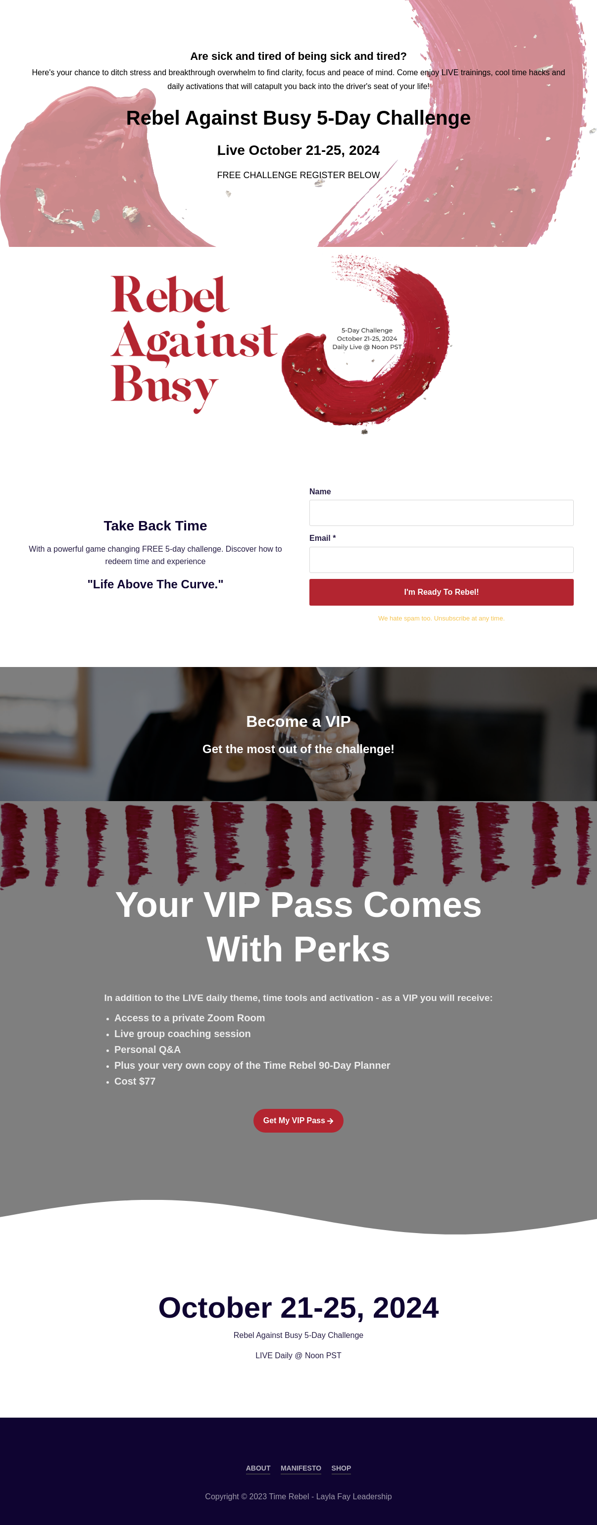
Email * (322, 538)
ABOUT (258, 1468)
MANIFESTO (301, 1468)
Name (320, 491)
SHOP (341, 1468)
